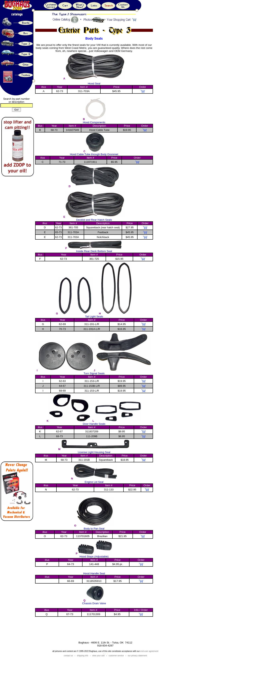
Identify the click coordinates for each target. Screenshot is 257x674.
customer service (116, 656)
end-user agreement (149, 651)
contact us (68, 656)
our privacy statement (137, 656)
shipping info (82, 656)
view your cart (98, 656)
